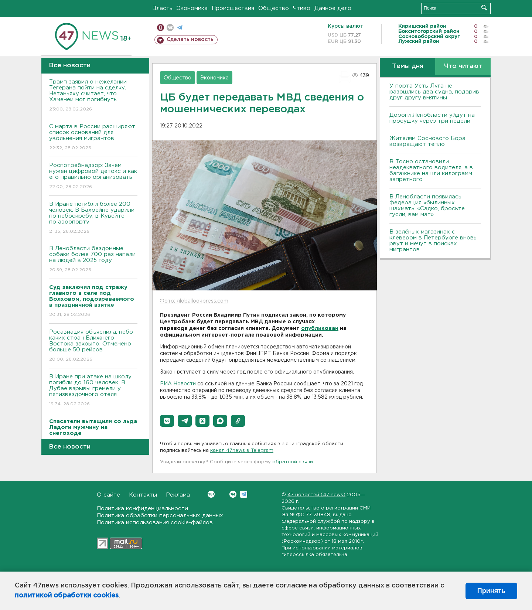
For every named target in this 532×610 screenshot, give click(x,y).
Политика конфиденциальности (142, 508)
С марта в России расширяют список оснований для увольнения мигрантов (93, 137)
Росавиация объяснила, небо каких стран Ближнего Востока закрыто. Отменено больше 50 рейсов (93, 346)
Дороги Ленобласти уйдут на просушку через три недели (432, 118)
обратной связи (292, 462)
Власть (162, 8)
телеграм (179, 27)
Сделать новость (190, 39)
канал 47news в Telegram (241, 451)
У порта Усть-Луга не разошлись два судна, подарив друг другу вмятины (434, 92)
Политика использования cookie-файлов (155, 522)
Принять (491, 590)
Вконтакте (211, 494)
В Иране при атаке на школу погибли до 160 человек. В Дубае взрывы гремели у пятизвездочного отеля (93, 390)
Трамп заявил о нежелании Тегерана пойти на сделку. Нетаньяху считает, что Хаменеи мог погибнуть (93, 95)
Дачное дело (332, 8)
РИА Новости (178, 384)
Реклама (178, 495)
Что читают (463, 66)
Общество (273, 8)
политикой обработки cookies (67, 596)
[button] (167, 421)
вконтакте (170, 27)
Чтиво (301, 8)
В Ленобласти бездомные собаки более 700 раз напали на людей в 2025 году (93, 259)
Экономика (192, 8)
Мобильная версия (160, 27)
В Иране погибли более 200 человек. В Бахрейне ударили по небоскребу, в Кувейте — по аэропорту (93, 218)
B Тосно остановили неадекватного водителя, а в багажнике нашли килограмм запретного (431, 170)
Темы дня (407, 66)
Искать (484, 7)
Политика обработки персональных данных (160, 515)
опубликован (319, 328)
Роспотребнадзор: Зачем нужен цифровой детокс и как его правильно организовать (93, 176)
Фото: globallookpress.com (194, 301)
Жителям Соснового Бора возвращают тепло (427, 141)
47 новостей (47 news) (316, 495)
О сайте (108, 495)
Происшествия (233, 8)
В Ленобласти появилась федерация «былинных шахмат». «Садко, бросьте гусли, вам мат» (427, 205)
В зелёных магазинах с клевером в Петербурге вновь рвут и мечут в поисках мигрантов (433, 240)
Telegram (243, 494)
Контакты (143, 495)
